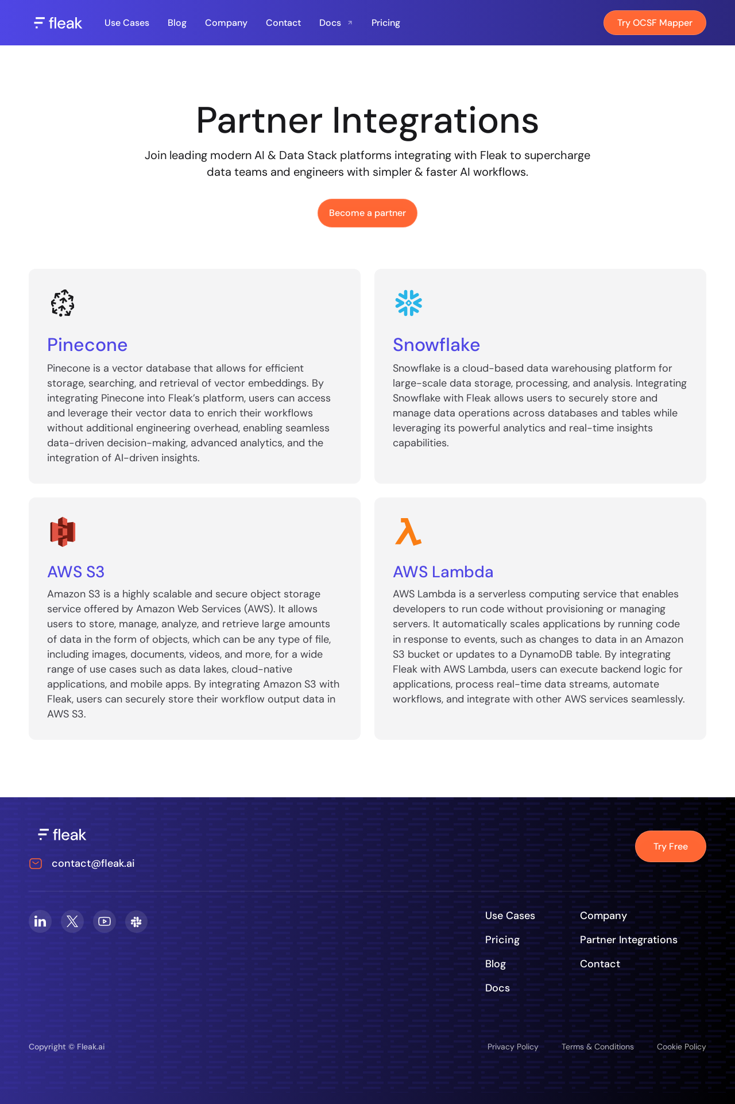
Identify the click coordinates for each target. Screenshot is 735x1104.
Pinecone (87, 345)
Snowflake (437, 345)
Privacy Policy (513, 1046)
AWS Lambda (443, 571)
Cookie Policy (681, 1046)
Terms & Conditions (598, 1046)
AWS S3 (76, 571)
